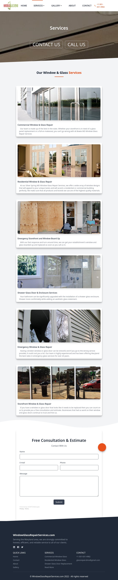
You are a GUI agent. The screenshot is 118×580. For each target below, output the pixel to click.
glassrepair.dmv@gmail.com (88, 560)
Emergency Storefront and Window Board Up (39, 238)
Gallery (56, 5)
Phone (63, 462)
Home (24, 5)
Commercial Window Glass (56, 556)
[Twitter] (22, 547)
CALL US (76, 44)
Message (23, 473)
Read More (49, 567)
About (72, 5)
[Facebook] (18, 547)
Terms (27, 509)
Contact (87, 5)
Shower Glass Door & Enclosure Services (37, 292)
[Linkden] (14, 547)
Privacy (22, 509)
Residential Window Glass (55, 560)
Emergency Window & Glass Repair (35, 347)
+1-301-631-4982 (101, 5)
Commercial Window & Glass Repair (35, 124)
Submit (59, 502)
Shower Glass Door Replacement (58, 563)
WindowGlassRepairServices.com (34, 535)
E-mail (22, 462)
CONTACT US (46, 44)
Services (39, 5)
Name (22, 451)
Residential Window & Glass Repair (35, 181)
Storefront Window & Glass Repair (34, 403)
